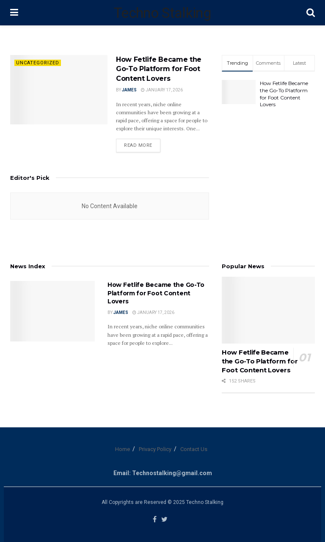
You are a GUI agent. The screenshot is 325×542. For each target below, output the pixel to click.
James (129, 90)
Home (122, 449)
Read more (138, 145)
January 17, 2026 (162, 90)
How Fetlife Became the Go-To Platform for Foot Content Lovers (158, 69)
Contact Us (193, 449)
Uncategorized (37, 63)
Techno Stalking (162, 13)
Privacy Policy (155, 449)
